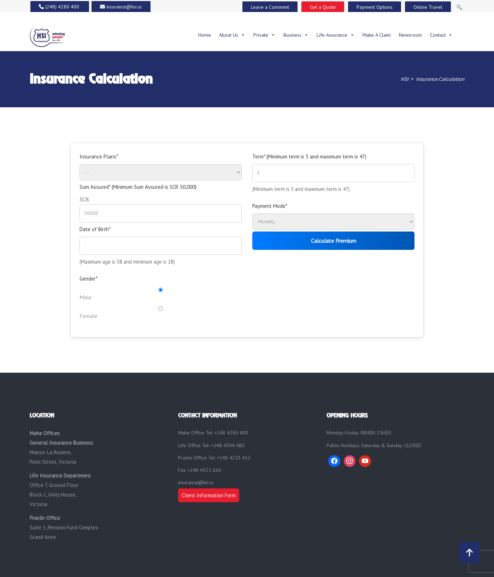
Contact (441, 35)
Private (264, 35)
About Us (232, 35)
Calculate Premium (333, 240)
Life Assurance (335, 35)
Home (204, 35)
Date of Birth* (95, 229)
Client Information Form (209, 495)
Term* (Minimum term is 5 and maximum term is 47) (309, 156)
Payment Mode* (269, 206)
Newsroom (410, 35)
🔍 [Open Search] (459, 7)
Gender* (89, 278)
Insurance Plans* (99, 156)
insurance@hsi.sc (196, 482)
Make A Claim (377, 35)
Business (295, 35)
